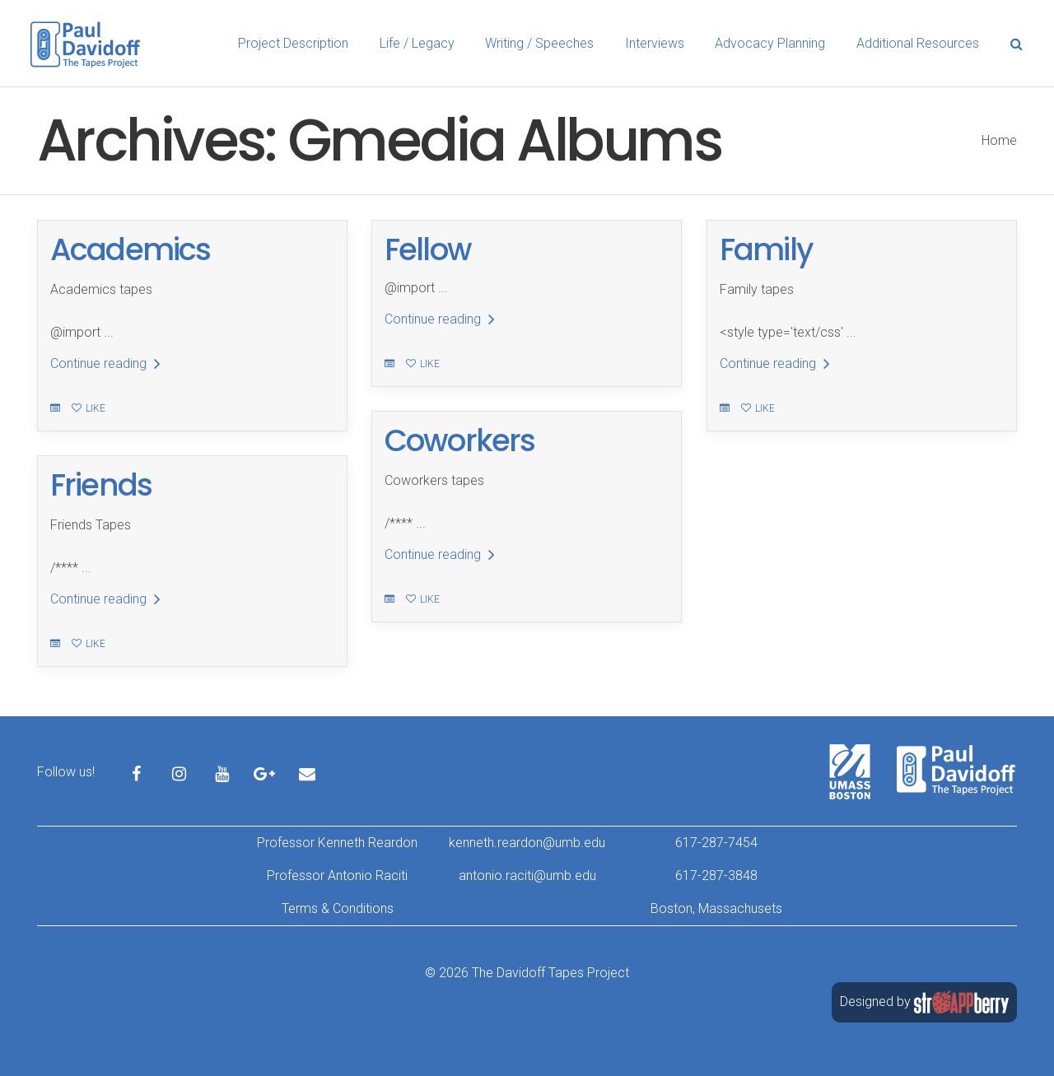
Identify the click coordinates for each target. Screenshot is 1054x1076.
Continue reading (105, 363)
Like (88, 408)
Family (766, 249)
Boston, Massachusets (716, 908)
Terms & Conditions (338, 908)
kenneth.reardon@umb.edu (527, 842)
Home (999, 140)
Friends (101, 484)
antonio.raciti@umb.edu (527, 875)
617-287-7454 (716, 842)
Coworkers (459, 440)
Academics (130, 249)
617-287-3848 (716, 875)
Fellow (428, 249)
